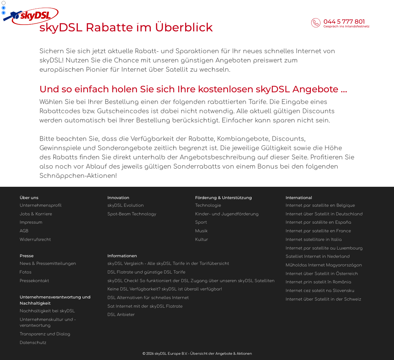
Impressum (31, 222)
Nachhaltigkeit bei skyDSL (47, 311)
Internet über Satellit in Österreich (322, 273)
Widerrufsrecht (35, 239)
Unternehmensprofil (41, 205)
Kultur (201, 239)
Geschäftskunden (324, 5)
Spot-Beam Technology (131, 214)
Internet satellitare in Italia (314, 239)
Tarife (201, 21)
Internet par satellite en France (318, 231)
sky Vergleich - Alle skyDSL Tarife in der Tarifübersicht (168, 263)
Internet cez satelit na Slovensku (320, 290)
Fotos (25, 272)
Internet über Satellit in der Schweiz (323, 299)
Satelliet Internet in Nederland (318, 256)
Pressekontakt (34, 280)
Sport (201, 222)
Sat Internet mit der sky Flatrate (145, 306)
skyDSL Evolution (125, 205)
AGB (24, 231)
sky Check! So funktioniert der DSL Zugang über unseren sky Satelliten (190, 280)
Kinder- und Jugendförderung (227, 214)
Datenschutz (33, 342)
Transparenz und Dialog (45, 334)
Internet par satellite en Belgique (320, 205)
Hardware (241, 21)
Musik (201, 231)
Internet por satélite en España (318, 222)
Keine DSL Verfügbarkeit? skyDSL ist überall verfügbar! (164, 289)
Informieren (156, 21)
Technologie (208, 205)
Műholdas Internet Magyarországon (324, 265)
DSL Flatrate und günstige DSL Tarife (146, 272)
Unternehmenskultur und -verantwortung (48, 322)
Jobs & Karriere (36, 214)
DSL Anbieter (121, 314)
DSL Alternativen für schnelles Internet (148, 297)
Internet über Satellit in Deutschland (324, 214)
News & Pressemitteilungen (48, 263)
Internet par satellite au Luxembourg (324, 248)
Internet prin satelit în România (318, 282)
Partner (357, 5)
